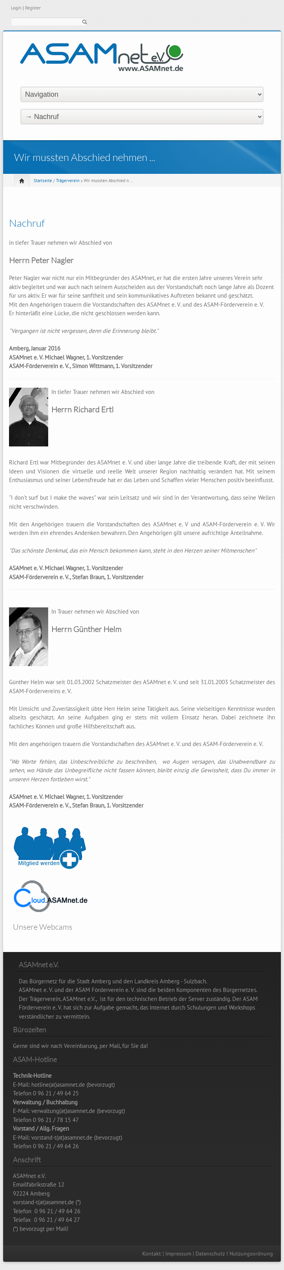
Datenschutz (210, 1253)
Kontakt (151, 1253)
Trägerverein (68, 180)
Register (33, 8)
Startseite (43, 180)
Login (16, 8)
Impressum (178, 1253)
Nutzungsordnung (251, 1253)
